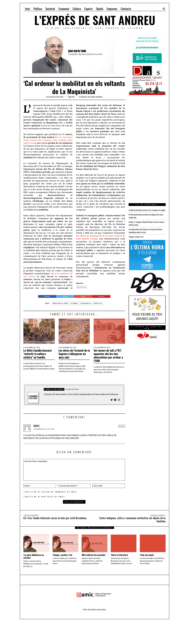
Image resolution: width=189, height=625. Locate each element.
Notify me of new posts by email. (45, 499)
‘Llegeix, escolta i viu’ (136, 239)
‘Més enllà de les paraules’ (94, 557)
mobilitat (98, 303)
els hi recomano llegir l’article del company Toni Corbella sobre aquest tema (47, 140)
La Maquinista (85, 303)
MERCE (37, 429)
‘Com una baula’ (147, 557)
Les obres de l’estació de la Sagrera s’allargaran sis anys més (72, 355)
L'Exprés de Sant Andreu (91, 97)
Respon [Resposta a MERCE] (121, 429)
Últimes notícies (72, 392)
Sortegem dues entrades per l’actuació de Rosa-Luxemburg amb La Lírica (147, 234)
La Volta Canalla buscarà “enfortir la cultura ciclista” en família (36, 355)
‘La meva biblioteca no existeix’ (33, 559)
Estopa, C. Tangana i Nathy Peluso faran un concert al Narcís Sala (144, 226)
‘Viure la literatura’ (119, 557)
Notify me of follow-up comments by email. (51, 495)
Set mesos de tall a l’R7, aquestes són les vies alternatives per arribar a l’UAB (108, 355)
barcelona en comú (60, 303)
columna (74, 303)
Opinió (71, 97)
